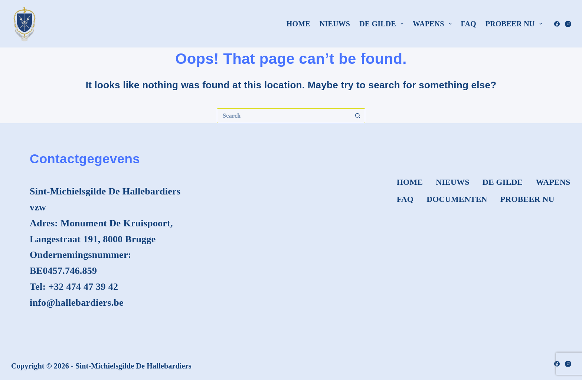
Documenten (456, 199)
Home (298, 24)
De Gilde (382, 23)
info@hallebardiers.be (77, 302)
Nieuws (335, 24)
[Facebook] (557, 24)
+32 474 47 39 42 (83, 286)
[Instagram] (568, 24)
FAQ (468, 24)
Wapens (434, 23)
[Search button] (357, 115)
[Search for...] (283, 115)
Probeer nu (515, 23)
